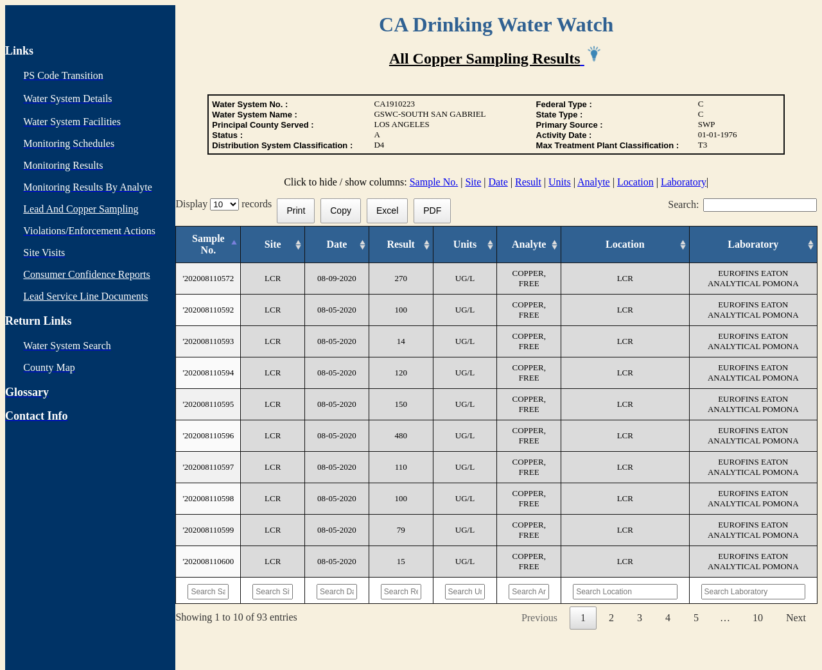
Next (796, 617)
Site (473, 181)
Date (498, 181)
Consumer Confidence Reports (86, 274)
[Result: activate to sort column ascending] (401, 245)
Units (559, 181)
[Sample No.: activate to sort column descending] (208, 245)
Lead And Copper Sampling (80, 208)
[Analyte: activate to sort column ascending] (529, 245)
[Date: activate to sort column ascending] (337, 245)
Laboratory (683, 181)
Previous (539, 617)
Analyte (593, 181)
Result (528, 181)
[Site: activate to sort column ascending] (273, 245)
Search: (742, 204)
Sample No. (434, 181)
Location (635, 181)
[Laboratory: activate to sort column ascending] (753, 245)
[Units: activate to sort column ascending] (465, 245)
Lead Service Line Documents (85, 296)
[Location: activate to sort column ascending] (625, 245)
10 (758, 617)
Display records (226, 203)
